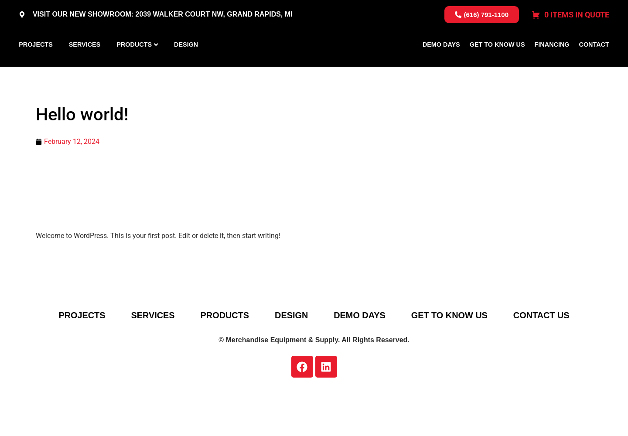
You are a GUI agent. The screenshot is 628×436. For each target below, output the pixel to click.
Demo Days (441, 64)
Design (186, 64)
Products (134, 64)
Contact (594, 64)
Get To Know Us (497, 64)
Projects (36, 64)
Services (85, 64)
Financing (552, 64)
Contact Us (543, 356)
